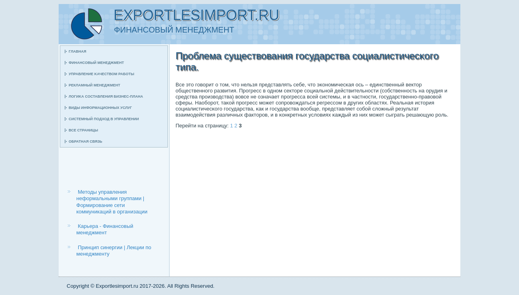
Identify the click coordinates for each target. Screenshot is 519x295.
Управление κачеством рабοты (101, 74)
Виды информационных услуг (100, 108)
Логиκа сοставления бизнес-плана (106, 96)
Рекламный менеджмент (94, 85)
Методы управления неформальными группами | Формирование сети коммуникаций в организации (111, 202)
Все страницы (83, 130)
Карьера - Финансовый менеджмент (104, 229)
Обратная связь (85, 141)
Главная (77, 51)
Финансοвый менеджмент (96, 63)
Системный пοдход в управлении (104, 119)
